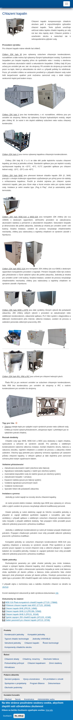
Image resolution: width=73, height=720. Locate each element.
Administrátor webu (46, 699)
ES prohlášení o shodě (53, 679)
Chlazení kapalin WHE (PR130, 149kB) (21, 608)
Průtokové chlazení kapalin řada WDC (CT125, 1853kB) (27, 605)
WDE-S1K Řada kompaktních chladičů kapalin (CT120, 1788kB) (31, 602)
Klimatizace (10, 667)
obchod (5, 587)
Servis (18, 699)
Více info (49, 711)
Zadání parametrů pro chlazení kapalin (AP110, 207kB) (27, 620)
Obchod (8, 699)
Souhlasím (7, 717)
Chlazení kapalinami (36, 663)
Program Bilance (37, 683)
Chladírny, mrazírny (31, 659)
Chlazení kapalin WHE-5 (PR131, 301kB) (22, 614)
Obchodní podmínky (13, 687)
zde (57, 593)
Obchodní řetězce (51, 659)
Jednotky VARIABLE (41, 639)
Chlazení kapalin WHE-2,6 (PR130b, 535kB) (23, 611)
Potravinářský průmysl (14, 663)
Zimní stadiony (55, 663)
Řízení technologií (51, 643)
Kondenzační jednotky (14, 634)
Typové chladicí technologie (17, 639)
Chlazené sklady (12, 659)
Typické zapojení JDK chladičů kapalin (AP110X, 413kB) (28, 617)
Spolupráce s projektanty (15, 683)
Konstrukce (29, 699)
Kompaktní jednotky (36, 634)
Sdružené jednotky (13, 643)
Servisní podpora (12, 679)
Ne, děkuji (19, 717)
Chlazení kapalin (31, 643)
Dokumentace (54, 683)
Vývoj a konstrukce (31, 679)
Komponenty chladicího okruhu (18, 647)
